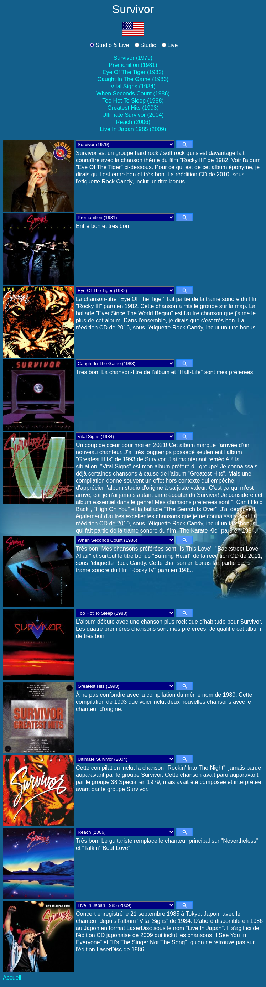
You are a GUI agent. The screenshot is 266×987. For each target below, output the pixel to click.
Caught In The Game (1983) (133, 79)
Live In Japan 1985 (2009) (133, 129)
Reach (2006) (133, 122)
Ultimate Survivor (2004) (133, 115)
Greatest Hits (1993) (132, 108)
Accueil (12, 978)
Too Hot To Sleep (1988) (132, 101)
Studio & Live (112, 45)
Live (172, 45)
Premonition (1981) (133, 65)
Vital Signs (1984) (133, 86)
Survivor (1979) (133, 58)
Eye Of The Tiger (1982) (133, 72)
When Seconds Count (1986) (132, 93)
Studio (148, 45)
